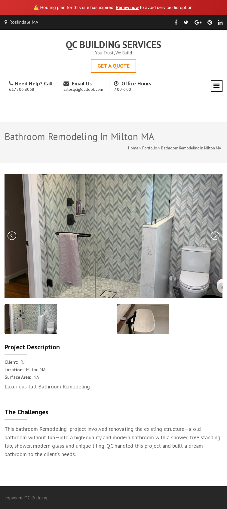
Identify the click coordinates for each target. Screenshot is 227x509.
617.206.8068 (21, 89)
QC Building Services (113, 44)
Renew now (127, 7)
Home (133, 148)
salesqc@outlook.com (83, 89)
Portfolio (149, 148)
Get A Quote (113, 65)
